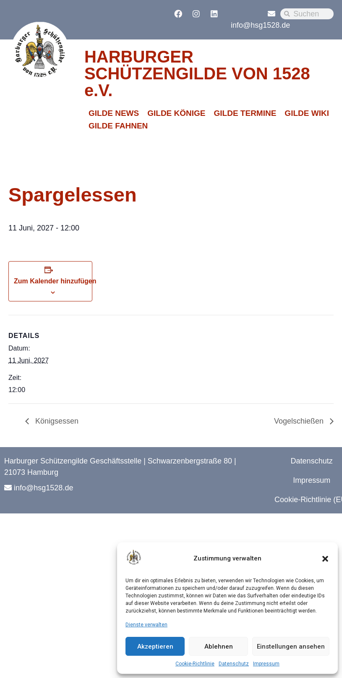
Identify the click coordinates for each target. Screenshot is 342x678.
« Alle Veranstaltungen (48, 158)
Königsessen (55, 421)
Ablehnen (218, 646)
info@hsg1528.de (260, 25)
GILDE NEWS (114, 113)
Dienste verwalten (146, 625)
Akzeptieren (155, 646)
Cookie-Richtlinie (194, 664)
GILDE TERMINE (245, 113)
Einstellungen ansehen (291, 646)
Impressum (266, 664)
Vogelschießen (300, 421)
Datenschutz (234, 664)
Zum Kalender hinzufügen (55, 281)
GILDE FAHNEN (118, 125)
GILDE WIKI (307, 113)
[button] (325, 559)
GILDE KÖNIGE (176, 113)
